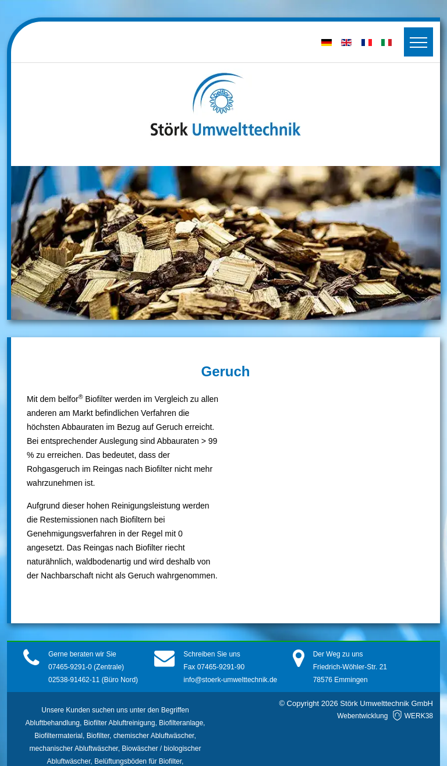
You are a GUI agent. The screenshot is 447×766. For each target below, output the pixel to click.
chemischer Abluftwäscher (153, 736)
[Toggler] (418, 42)
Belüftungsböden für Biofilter (138, 761)
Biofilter (98, 736)
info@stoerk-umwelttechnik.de (230, 680)
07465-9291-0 (71, 667)
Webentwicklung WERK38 (385, 716)
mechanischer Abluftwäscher (74, 748)
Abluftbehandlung (53, 723)
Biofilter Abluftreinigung (119, 723)
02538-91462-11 (74, 680)
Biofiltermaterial (58, 736)
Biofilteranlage (181, 723)
